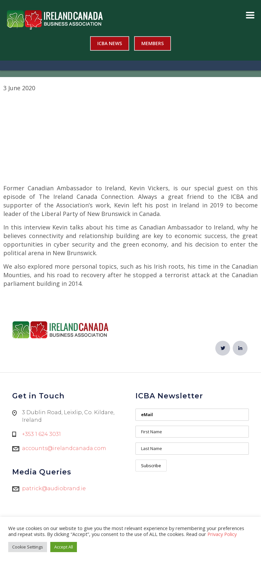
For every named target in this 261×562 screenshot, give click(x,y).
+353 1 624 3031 (41, 434)
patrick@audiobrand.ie (54, 488)
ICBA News (109, 43)
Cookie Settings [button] (27, 547)
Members (152, 43)
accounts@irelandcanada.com (64, 448)
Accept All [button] (63, 547)
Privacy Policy (222, 534)
